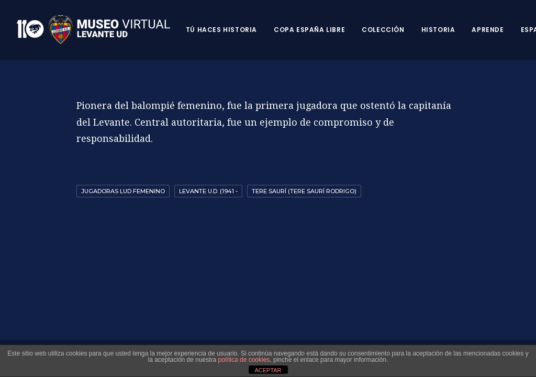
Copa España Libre (309, 29)
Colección (383, 29)
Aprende (488, 29)
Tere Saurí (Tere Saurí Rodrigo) (304, 191)
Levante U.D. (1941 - (208, 191)
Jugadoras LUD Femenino (123, 191)
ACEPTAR (267, 370)
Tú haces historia (221, 29)
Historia (438, 29)
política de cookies (244, 359)
